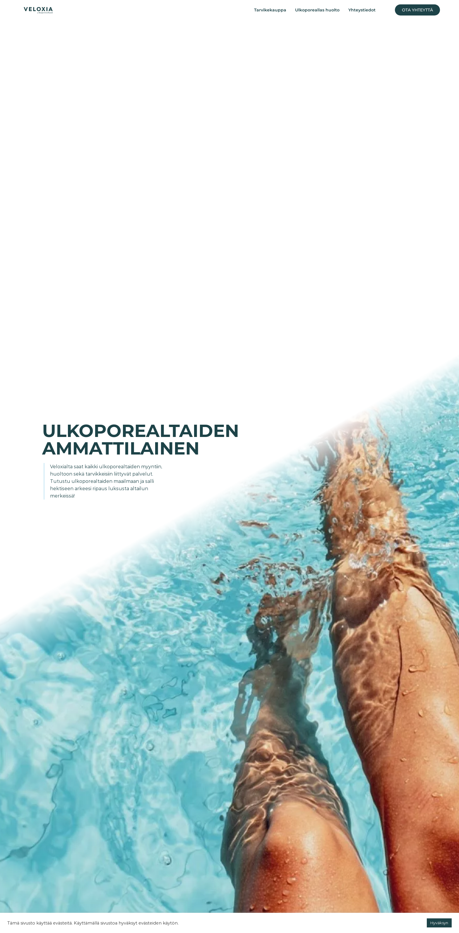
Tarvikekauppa (270, 10)
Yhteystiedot (362, 10)
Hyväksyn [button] (439, 922)
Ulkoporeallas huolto (317, 10)
